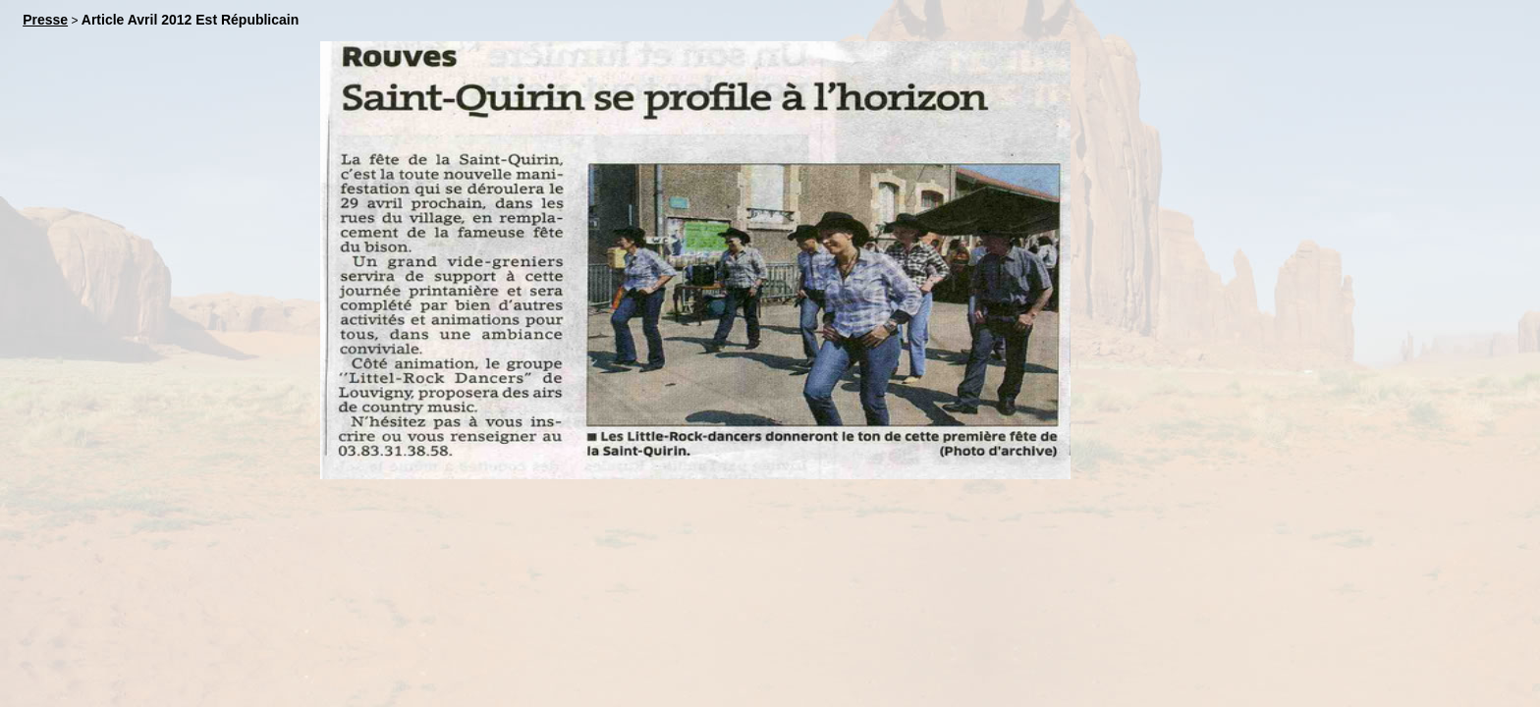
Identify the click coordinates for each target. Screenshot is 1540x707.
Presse (45, 19)
